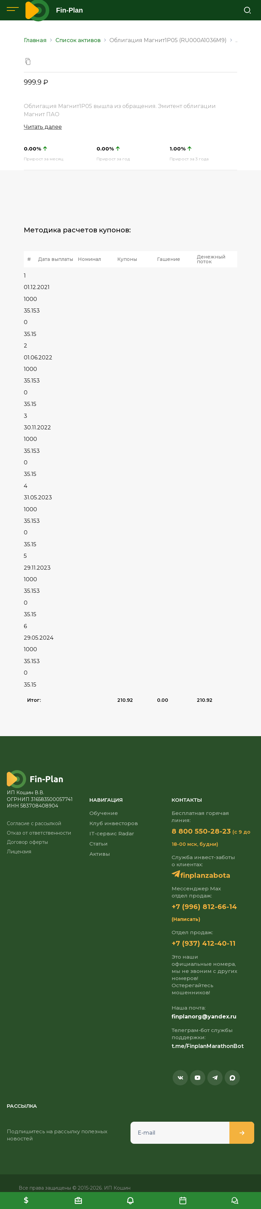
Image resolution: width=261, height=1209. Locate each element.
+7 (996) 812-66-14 (204, 907)
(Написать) (186, 919)
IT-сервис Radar (111, 833)
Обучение (103, 813)
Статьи (98, 843)
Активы (99, 854)
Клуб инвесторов (113, 823)
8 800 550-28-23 (201, 831)
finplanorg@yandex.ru (204, 1016)
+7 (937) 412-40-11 (204, 943)
